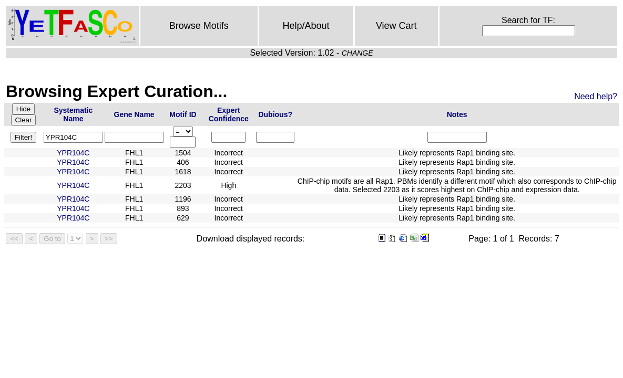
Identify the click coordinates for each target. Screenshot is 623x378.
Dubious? (275, 114)
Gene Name (134, 114)
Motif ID (182, 114)
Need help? (595, 96)
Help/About (305, 25)
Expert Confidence (229, 114)
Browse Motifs (199, 25)
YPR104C (73, 153)
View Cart (396, 25)
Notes (457, 114)
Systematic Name (73, 114)
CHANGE (357, 53)
